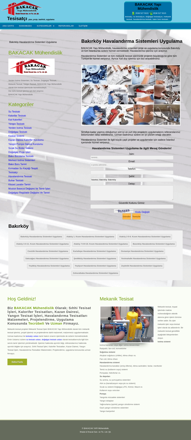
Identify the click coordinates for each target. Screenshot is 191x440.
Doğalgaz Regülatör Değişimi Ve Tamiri (29, 192)
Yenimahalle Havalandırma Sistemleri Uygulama (143, 258)
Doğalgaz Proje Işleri (19, 152)
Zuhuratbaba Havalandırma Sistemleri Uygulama (95, 273)
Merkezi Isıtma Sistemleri (21, 160)
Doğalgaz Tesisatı (17, 132)
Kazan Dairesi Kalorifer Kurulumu (26, 140)
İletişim (83, 26)
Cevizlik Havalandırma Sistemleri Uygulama (48, 251)
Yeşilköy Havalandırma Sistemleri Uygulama (49, 266)
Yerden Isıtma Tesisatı (20, 128)
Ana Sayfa (8, 26)
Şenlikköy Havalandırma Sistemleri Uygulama (95, 258)
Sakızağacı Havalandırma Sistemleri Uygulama (46, 258)
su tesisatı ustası (33, 339)
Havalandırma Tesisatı (20, 176)
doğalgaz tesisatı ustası (52, 339)
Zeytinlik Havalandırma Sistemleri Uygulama (141, 266)
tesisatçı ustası (32, 336)
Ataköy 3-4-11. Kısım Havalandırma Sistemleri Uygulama (42, 244)
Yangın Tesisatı (16, 124)
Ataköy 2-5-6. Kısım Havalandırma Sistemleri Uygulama (144, 236)
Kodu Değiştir (142, 212)
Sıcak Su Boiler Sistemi (20, 148)
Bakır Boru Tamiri (17, 164)
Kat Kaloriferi (15, 119)
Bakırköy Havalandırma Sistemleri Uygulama (41, 236)
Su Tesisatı (14, 111)
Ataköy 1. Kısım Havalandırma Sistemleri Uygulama (90, 236)
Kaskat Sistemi (16, 136)
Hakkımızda (25, 26)
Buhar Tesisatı (15, 180)
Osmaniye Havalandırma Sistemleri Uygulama (142, 251)
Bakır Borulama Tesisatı (21, 156)
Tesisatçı (13, 172)
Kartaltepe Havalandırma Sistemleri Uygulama (94, 251)
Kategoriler (44, 26)
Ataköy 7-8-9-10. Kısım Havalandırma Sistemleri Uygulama (101, 244)
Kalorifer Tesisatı (17, 115)
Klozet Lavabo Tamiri (19, 184)
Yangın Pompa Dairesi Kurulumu (25, 144)
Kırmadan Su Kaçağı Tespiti (23, 168)
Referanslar (66, 26)
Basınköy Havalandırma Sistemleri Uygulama (154, 244)
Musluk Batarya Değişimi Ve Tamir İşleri (29, 188)
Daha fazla (17, 362)
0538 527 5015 (139, 13)
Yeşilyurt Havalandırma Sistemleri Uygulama (95, 266)
